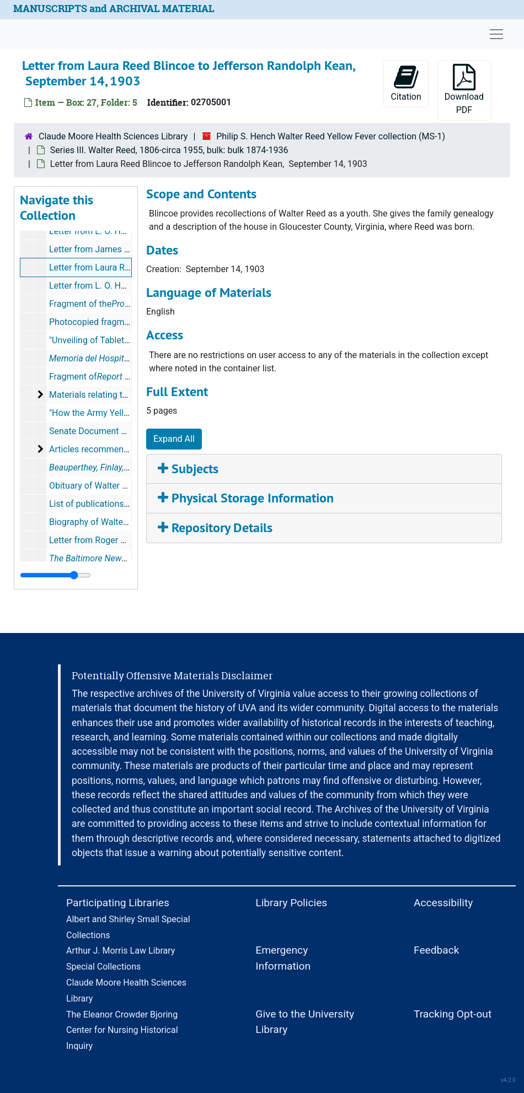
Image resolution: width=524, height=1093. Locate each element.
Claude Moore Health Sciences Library (113, 136)
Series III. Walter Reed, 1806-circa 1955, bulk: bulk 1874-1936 (169, 150)
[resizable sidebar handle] (55, 575)
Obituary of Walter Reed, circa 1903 (118, 485)
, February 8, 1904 (122, 558)
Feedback (436, 950)
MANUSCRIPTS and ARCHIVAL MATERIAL (114, 8)
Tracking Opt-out (452, 1014)
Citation (406, 83)
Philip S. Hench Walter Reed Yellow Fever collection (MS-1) (330, 136)
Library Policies (291, 902)
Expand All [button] (174, 439)
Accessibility (443, 902)
